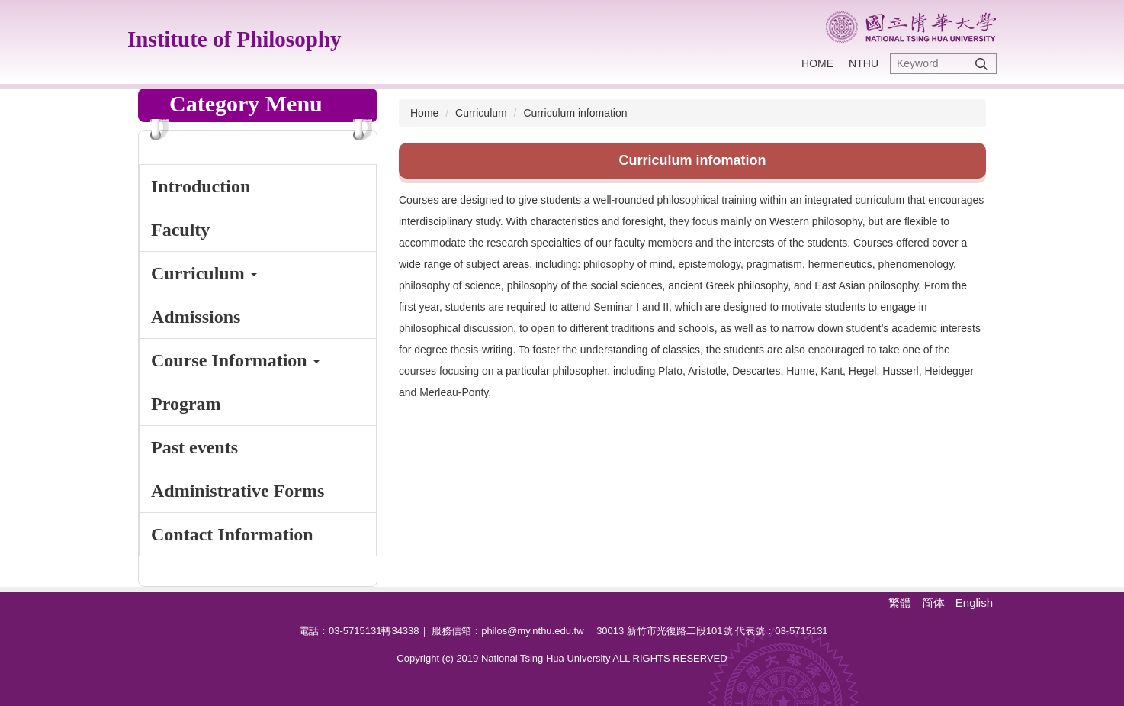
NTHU (863, 63)
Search (981, 63)
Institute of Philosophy (234, 39)
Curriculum (481, 113)
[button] (258, 273)
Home (817, 63)
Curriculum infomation (575, 113)
